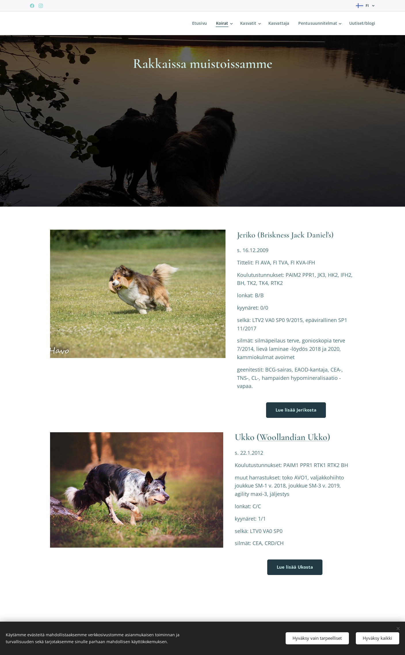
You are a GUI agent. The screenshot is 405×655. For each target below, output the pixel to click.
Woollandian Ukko (293, 437)
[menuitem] (198, 23)
